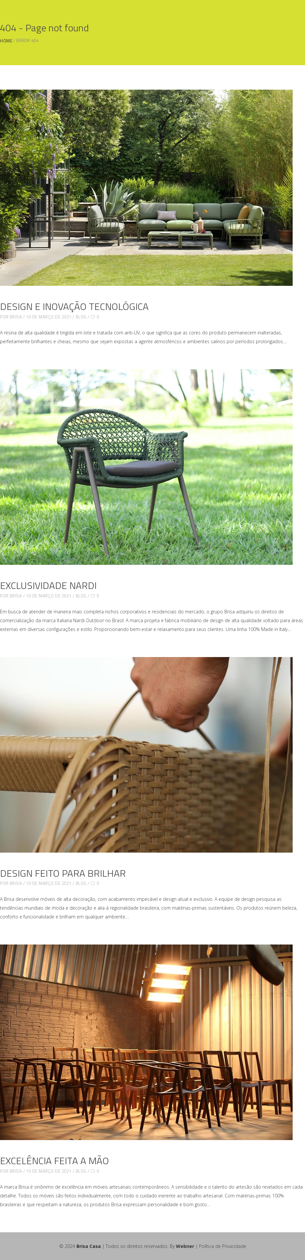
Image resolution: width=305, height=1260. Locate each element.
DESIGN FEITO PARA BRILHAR (63, 873)
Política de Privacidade (222, 1246)
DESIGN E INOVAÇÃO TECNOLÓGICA (74, 306)
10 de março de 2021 (49, 317)
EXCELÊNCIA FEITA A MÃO (54, 1160)
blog (81, 317)
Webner (185, 1246)
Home (6, 41)
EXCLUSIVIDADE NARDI (48, 585)
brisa (16, 317)
